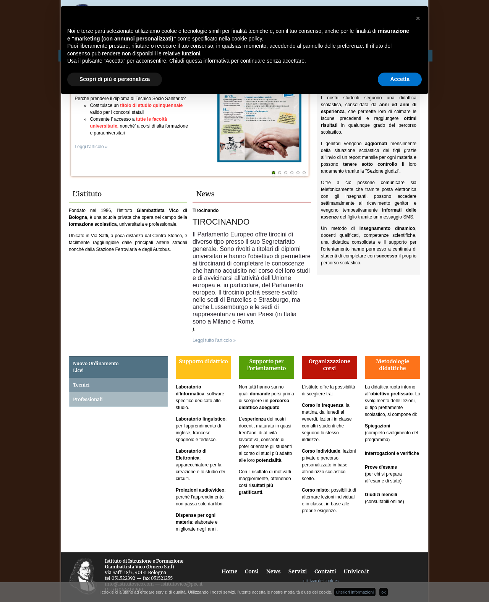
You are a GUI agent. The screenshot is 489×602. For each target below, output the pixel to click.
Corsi (252, 571)
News (273, 571)
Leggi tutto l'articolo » (214, 340)
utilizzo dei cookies (320, 580)
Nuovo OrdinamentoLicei (96, 367)
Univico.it (356, 571)
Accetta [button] (400, 79)
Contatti (325, 571)
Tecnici (81, 385)
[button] (418, 18)
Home (229, 571)
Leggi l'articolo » (92, 146)
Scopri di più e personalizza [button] (114, 79)
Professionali (88, 399)
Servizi (297, 571)
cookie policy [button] (247, 39)
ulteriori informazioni (355, 592)
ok (383, 592)
